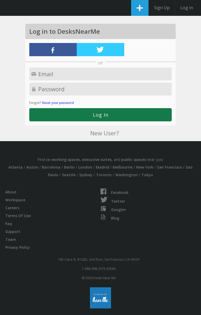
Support (12, 231)
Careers (12, 207)
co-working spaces (63, 159)
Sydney (85, 174)
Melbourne (122, 167)
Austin (32, 167)
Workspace (15, 199)
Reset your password (58, 103)
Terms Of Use (18, 215)
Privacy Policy (17, 247)
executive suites (97, 159)
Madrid (102, 167)
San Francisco (169, 167)
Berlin (69, 167)
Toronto (104, 174)
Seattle (68, 174)
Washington (126, 174)
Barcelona (51, 167)
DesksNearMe (8, 8)
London (85, 167)
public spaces (133, 159)
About (11, 191)
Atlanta (15, 167)
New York (144, 167)
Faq (8, 223)
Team (10, 239)
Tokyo (147, 174)
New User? (104, 133)
